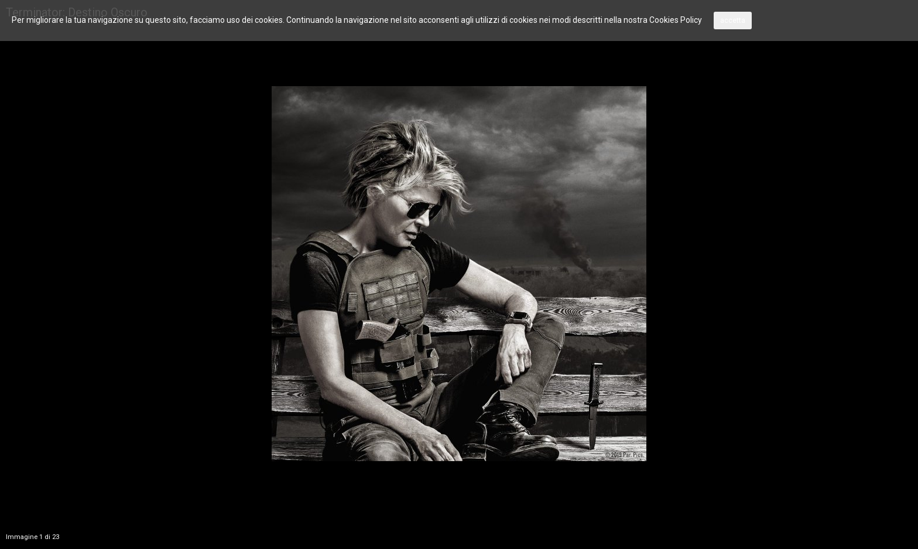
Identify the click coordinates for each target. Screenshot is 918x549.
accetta (732, 20)
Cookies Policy (675, 20)
